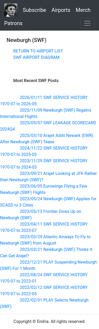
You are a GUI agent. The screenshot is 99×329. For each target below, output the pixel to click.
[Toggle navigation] (87, 23)
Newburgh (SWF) (26, 40)
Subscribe (34, 10)
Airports (60, 10)
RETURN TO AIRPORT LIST (38, 51)
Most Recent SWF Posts (36, 80)
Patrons (13, 23)
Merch (83, 10)
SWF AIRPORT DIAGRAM (36, 57)
